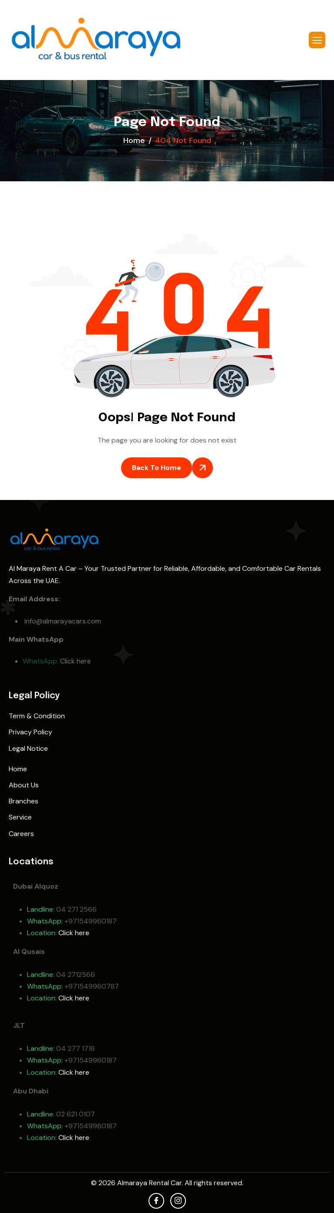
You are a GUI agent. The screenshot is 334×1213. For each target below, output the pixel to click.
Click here (75, 661)
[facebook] (156, 1201)
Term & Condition (37, 715)
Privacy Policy (30, 731)
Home (18, 768)
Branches (23, 801)
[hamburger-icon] (317, 40)
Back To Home (156, 467)
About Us (24, 785)
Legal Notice (28, 748)
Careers (21, 833)
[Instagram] (178, 1201)
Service (20, 817)
